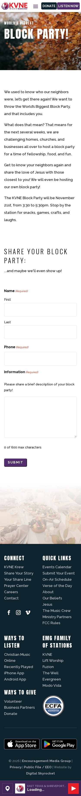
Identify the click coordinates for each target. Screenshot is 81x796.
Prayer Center (16, 586)
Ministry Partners (57, 617)
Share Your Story (18, 573)
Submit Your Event (59, 573)
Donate (49, 6)
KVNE (47, 654)
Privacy (16, 767)
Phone (16, 347)
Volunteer (13, 701)
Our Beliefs (52, 598)
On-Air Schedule (57, 579)
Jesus (47, 604)
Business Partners (19, 707)
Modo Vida (52, 685)
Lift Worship (53, 660)
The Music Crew (57, 610)
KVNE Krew (14, 567)
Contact (11, 598)
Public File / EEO (38, 767)
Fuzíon (48, 667)
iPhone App (14, 673)
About (48, 592)
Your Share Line (17, 579)
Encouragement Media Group (46, 761)
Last (7, 322)
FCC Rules (51, 623)
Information (21, 372)
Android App (15, 679)
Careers (11, 592)
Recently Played (18, 667)
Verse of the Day (57, 586)
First (7, 300)
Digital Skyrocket (40, 773)
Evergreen (52, 679)
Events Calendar (57, 567)
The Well (51, 673)
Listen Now (68, 6)
